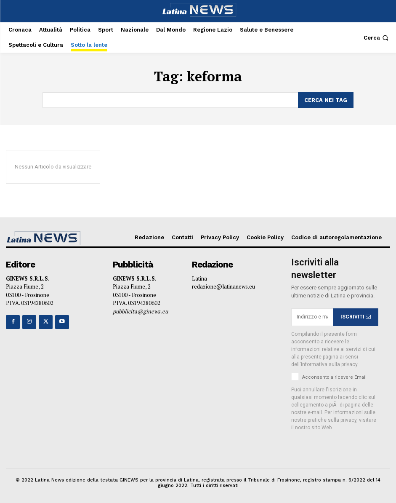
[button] (377, 37)
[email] (312, 317)
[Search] (325, 99)
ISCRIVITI (355, 316)
